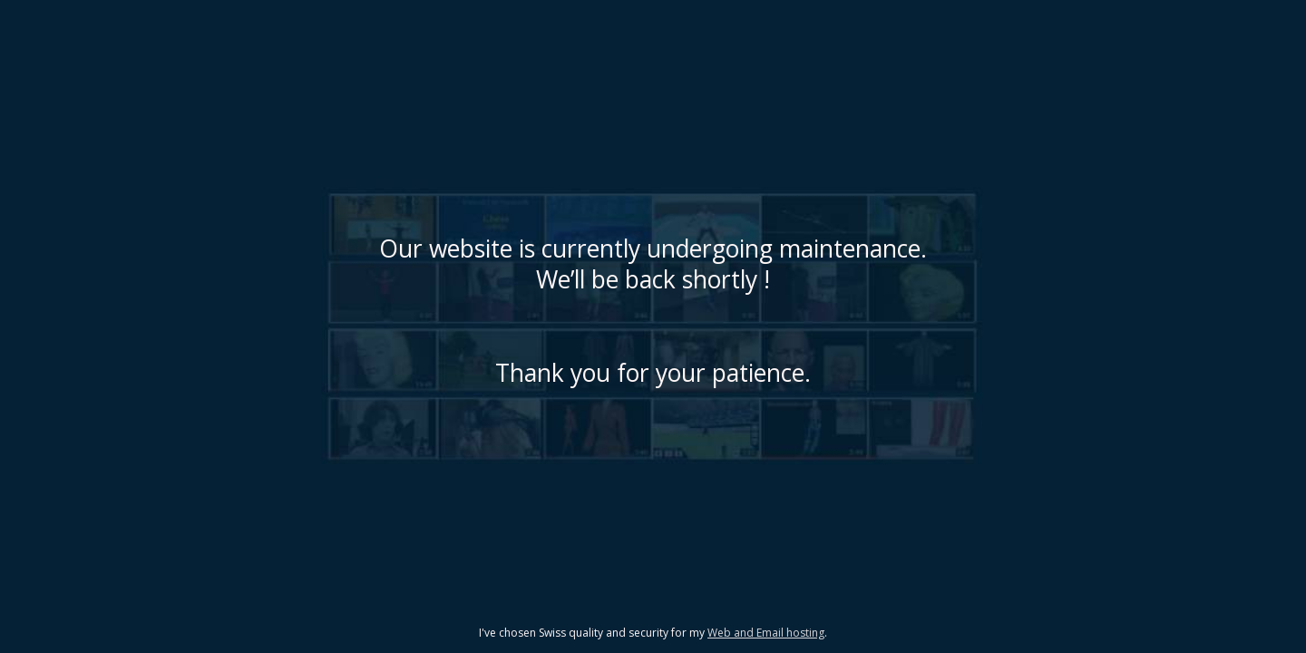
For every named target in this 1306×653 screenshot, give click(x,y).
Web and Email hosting (765, 632)
